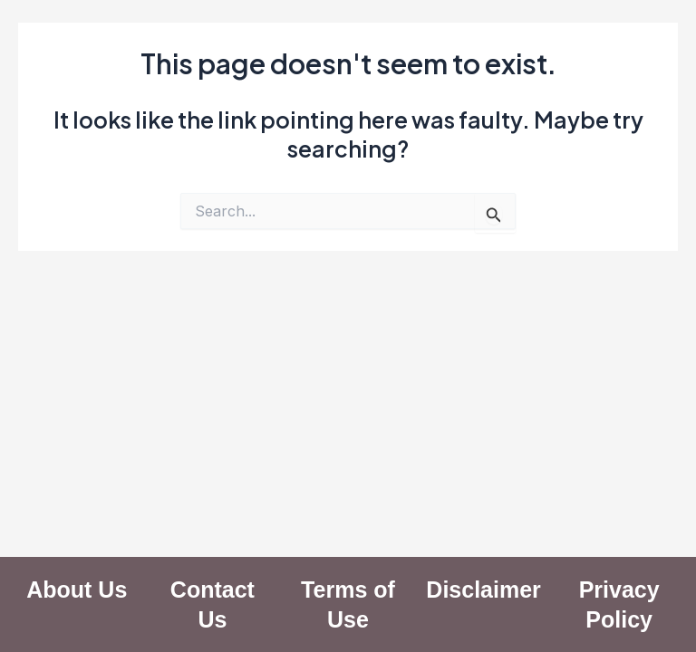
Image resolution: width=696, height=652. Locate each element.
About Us (76, 589)
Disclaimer (483, 589)
